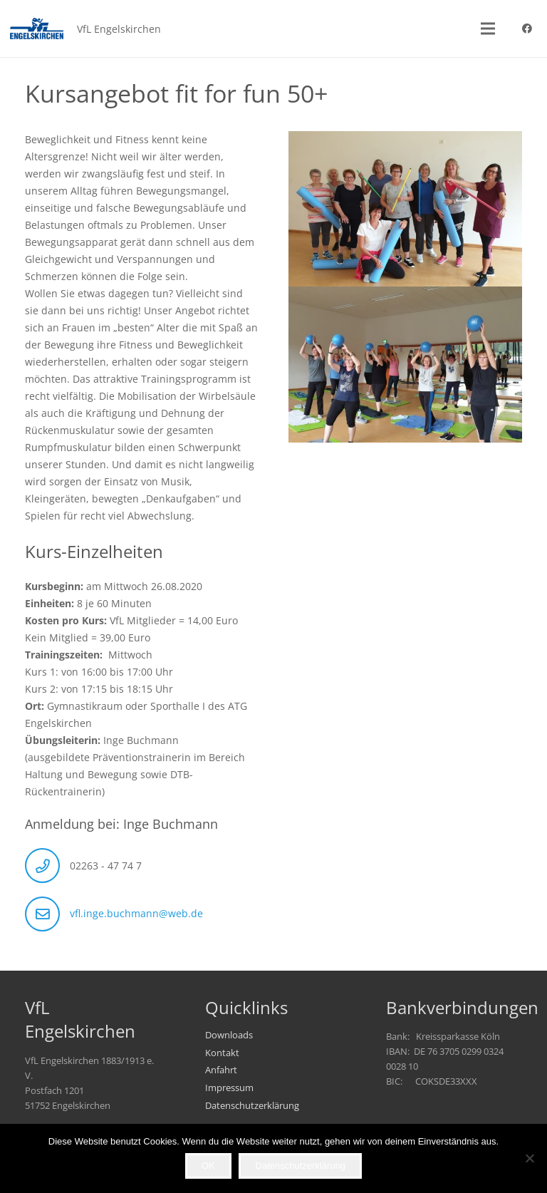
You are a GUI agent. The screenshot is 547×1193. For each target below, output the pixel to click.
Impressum (229, 1088)
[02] (405, 209)
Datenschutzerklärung (252, 1106)
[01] (405, 364)
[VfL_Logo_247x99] (36, 28)
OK (208, 1165)
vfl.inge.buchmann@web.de (136, 913)
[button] (488, 28)
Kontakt (222, 1053)
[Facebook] (527, 28)
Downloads (229, 1035)
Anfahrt (221, 1070)
